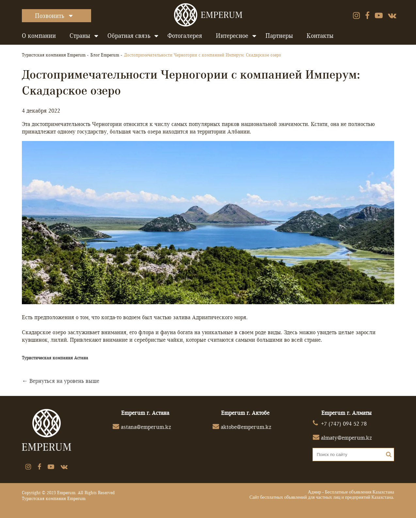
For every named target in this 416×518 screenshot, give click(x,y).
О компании (39, 35)
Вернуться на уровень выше (64, 381)
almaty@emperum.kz (346, 437)
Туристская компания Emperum (54, 55)
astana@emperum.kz (146, 427)
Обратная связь (128, 35)
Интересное (232, 35)
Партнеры (279, 35)
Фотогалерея (185, 35)
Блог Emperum (104, 55)
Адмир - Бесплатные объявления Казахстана (351, 492)
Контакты (320, 35)
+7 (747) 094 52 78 (344, 423)
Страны (80, 35)
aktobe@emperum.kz (246, 427)
